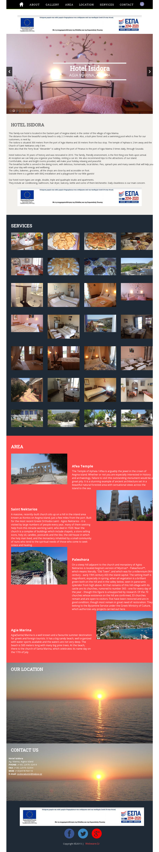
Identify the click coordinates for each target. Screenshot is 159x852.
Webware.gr (92, 843)
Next (150, 71)
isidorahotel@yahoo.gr (29, 773)
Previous (9, 71)
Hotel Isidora (90, 68)
